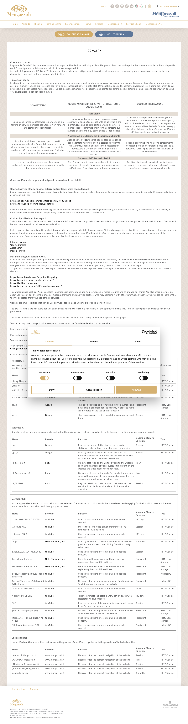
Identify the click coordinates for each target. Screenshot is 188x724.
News (77, 24)
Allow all (136, 390)
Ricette (33, 24)
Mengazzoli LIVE (134, 24)
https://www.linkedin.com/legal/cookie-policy (33, 276)
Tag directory (17, 688)
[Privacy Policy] (16, 717)
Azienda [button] (23, 24)
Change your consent (21, 348)
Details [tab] (94, 341)
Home (14, 24)
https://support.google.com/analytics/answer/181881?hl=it (40, 200)
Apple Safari (16, 247)
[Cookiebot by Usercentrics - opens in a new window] (144, 332)
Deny (51, 390)
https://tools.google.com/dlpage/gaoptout (32, 203)
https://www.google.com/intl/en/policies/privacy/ (36, 285)
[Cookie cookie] (29, 717)
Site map (31, 688)
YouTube (49, 518)
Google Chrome (18, 244)
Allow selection (94, 390)
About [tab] (138, 341)
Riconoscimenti (64, 24)
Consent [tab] (50, 341)
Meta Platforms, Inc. (55, 540)
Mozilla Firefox (17, 250)
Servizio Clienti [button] (116, 24)
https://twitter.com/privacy (24, 282)
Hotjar (48, 462)
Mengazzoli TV (99, 24)
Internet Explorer (18, 241)
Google (48, 404)
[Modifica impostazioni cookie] (48, 717)
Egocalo (86, 24)
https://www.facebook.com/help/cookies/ (32, 279)
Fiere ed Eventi (46, 24)
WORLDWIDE (167, 6)
